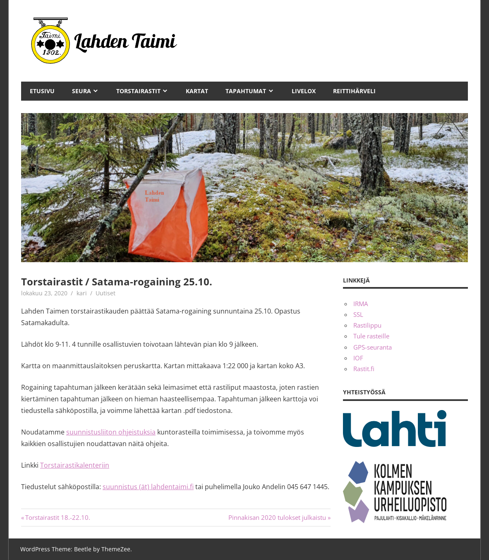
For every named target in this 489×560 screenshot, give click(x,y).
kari (82, 293)
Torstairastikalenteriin (74, 465)
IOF (358, 358)
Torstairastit (138, 91)
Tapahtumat (245, 91)
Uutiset (105, 293)
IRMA (360, 303)
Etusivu (42, 91)
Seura (81, 91)
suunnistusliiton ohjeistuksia (111, 432)
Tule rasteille (371, 336)
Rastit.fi (363, 368)
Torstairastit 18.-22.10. (57, 517)
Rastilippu (367, 325)
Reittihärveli (354, 91)
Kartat (197, 91)
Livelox (304, 91)
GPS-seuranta (372, 347)
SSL (358, 314)
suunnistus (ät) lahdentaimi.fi (148, 486)
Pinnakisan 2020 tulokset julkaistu (277, 517)
